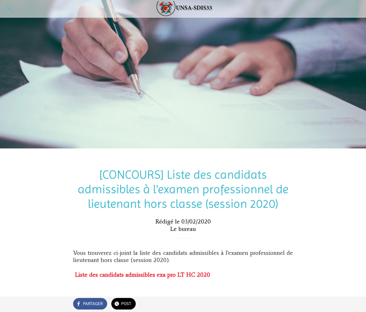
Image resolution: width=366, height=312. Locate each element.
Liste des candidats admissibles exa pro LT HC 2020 (142, 274)
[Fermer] (8, 8)
